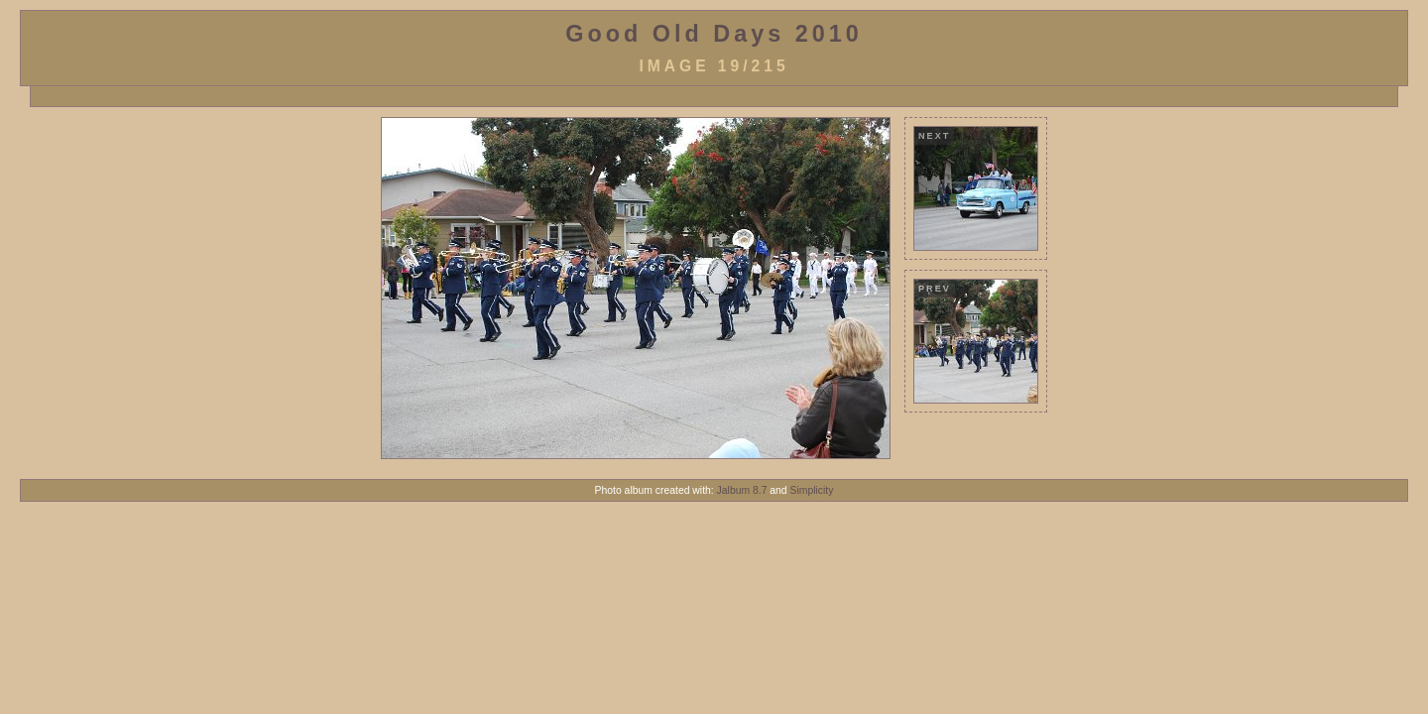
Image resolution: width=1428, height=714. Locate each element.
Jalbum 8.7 (742, 490)
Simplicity (812, 490)
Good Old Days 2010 (714, 34)
